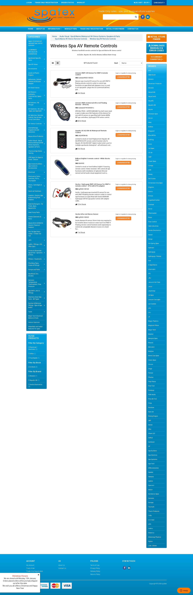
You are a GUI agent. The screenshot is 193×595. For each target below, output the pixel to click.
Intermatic (151, 269)
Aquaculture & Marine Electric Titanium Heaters (35, 225)
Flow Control (152, 222)
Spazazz (151, 485)
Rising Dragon (153, 416)
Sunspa (150, 502)
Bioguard (151, 131)
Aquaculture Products (35, 136)
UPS (149, 524)
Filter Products (33, 337)
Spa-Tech (151, 464)
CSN (149, 170)
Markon (150, 334)
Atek (149, 122)
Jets (29, 240)
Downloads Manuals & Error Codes (157, 48)
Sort (116, 63)
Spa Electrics (152, 455)
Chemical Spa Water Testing (35, 152)
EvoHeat (151, 204)
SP (149, 446)
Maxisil (150, 343)
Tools (30, 312)
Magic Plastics (153, 321)
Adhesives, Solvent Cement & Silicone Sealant (34, 81)
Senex (150, 425)
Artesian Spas (153, 114)
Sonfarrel (151, 442)
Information (54, 29)
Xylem (150, 541)
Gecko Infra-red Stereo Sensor (86, 214)
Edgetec (151, 187)
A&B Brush (152, 75)
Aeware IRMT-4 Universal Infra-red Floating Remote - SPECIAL (91, 103)
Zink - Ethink (152, 546)
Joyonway (151, 291)
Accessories (32, 69)
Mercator (151, 347)
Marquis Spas (153, 338)
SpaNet (150, 472)
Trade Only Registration (46, 2)
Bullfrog (151, 140)
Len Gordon (152, 304)
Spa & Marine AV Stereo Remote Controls (71, 39)
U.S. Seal (151, 520)
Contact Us (133, 29)
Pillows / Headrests (35, 259)
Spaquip (151, 476)
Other (33, 354)
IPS (149, 274)
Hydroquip (151, 252)
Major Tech (152, 330)
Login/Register (123, 77)
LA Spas (151, 295)
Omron (150, 364)
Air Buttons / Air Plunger (33, 104)
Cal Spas (151, 148)
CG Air (150, 153)
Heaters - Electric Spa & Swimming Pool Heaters (35, 198)
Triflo (150, 515)
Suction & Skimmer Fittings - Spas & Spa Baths (35, 305)
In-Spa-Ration (152, 265)
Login (29, 2)
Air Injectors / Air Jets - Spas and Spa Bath (35, 110)
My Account (30, 565)
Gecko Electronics (35, 385)
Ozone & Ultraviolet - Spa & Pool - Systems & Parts (35, 253)
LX (149, 317)
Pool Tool (151, 386)
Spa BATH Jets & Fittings (34, 292)
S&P (149, 420)
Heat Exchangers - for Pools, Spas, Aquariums (35, 206)
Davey (150, 174)
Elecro (150, 191)
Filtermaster (152, 213)
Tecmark (151, 507)
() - (142, 2)
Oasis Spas (152, 360)
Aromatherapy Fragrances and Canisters (33, 130)
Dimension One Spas (155, 183)
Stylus (150, 490)
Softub (150, 438)
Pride (150, 403)
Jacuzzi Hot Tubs (154, 282)
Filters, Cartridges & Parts (35, 186)
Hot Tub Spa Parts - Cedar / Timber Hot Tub (34, 234)
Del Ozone (151, 178)
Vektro (150, 528)
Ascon (150, 118)
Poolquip (151, 390)
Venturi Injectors (34, 322)
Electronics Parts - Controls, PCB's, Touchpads (34, 178)
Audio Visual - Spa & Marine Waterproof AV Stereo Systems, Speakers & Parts (35, 144)
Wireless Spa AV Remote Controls (103, 39)
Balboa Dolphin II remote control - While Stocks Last (92, 159)
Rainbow (151, 407)
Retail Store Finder (115, 29)
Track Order (30, 568)
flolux (150, 217)
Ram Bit (151, 412)
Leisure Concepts (154, 299)
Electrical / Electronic (32, 348)
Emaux (150, 196)
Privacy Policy (95, 568)
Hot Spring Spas (153, 243)
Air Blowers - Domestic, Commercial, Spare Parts (34, 95)
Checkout (159, 3)
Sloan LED (151, 433)
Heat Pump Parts (34, 212)
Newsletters (71, 29)
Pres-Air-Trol (152, 399)
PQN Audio (152, 394)
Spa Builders (152, 451)
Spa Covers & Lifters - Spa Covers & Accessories (35, 166)
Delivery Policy (95, 571)
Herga (150, 239)
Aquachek (151, 92)
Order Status (67, 2)
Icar (149, 260)
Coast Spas (152, 161)
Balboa (150, 127)
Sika (149, 429)
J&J (149, 278)
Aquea (150, 109)
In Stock (33, 367)
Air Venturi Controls (35, 124)
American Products (154, 83)
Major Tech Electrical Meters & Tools (35, 317)
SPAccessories (153, 468)
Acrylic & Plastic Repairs (33, 74)
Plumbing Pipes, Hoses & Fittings (33, 264)
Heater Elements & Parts (34, 218)
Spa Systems (152, 459)
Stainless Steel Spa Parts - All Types (34, 298)
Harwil (150, 235)
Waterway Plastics (154, 537)
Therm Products (153, 511)
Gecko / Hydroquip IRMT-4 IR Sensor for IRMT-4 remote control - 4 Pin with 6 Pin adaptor (92, 185)
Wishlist (81, 2)
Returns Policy (95, 574)
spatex (150, 481)
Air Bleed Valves (34, 88)
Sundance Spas (153, 494)
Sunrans (151, 498)
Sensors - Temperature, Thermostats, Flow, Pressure (34, 283)
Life (149, 308)
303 (149, 70)
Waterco (151, 533)
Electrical (31, 172)
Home (30, 29)
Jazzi (150, 286)
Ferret (150, 209)
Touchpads (35, 358)
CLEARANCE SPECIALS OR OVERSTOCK (32, 52)
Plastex (150, 377)
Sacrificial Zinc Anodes (33, 275)
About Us (40, 29)
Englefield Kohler (154, 200)
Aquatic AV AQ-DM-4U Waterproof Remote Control (91, 131)
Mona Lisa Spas (153, 356)
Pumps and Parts (34, 269)
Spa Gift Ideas (33, 64)
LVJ (149, 312)
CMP (149, 157)
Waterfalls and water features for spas (35, 328)
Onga (150, 369)
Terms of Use (94, 565)
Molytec (151, 351)
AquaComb (152, 96)
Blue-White (152, 135)
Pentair (150, 373)
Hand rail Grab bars (34, 191)
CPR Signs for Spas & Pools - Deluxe (35, 158)
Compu (150, 165)
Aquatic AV (35, 380)
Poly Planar (152, 381)
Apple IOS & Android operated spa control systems (35, 43)
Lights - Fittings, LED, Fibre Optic (35, 245)
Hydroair (151, 248)
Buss (150, 144)
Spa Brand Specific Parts (34, 59)
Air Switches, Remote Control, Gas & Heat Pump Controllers (35, 117)
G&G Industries (153, 226)
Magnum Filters (153, 325)
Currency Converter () (156, 58)
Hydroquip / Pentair (154, 256)
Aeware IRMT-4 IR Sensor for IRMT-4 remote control (91, 74)
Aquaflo (150, 101)
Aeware (33, 376)
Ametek (151, 88)
